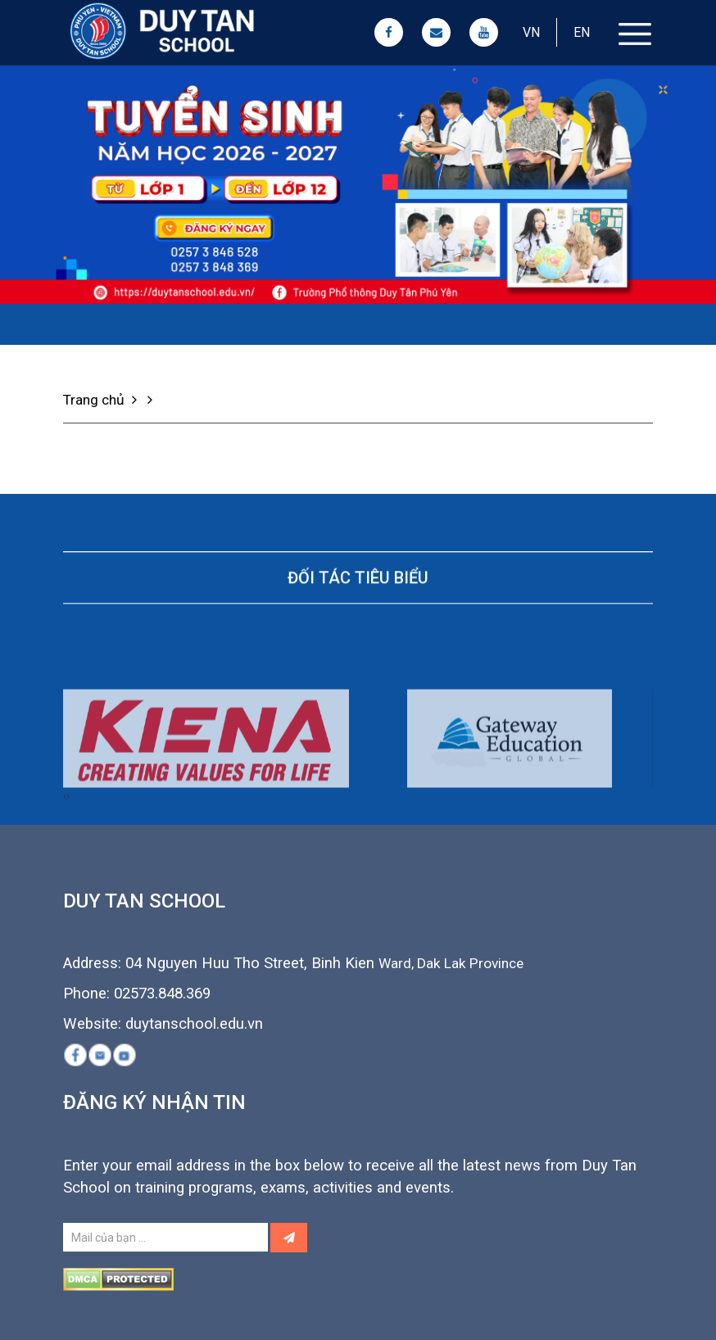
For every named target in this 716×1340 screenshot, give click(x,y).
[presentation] (64, 842)
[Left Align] (288, 1237)
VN (531, 32)
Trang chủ (102, 400)
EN (581, 32)
